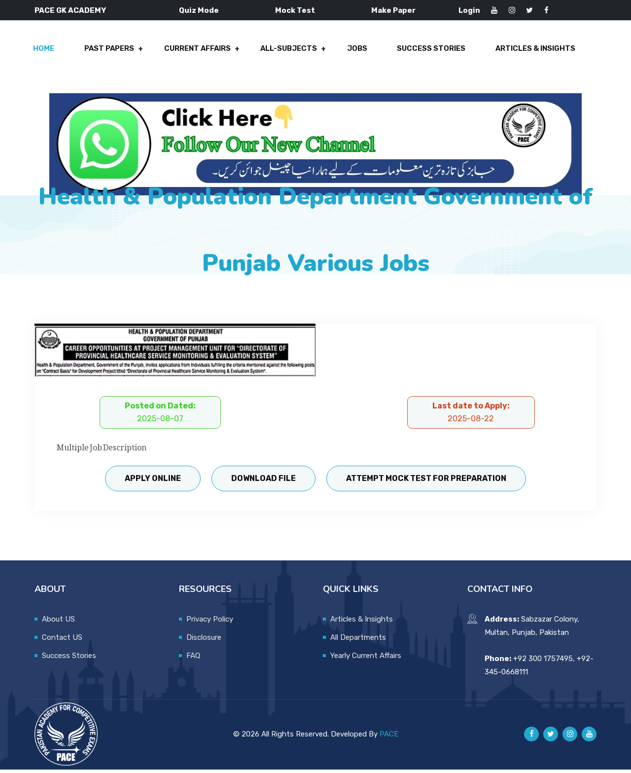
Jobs (359, 50)
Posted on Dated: (160, 416)
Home (47, 50)
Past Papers (111, 50)
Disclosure (203, 640)
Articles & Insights (535, 50)
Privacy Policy (209, 622)
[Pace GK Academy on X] (550, 737)
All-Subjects (291, 50)
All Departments (358, 640)
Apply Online (152, 481)
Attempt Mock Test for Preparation (428, 481)
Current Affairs (200, 50)
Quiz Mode (199, 10)
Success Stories (431, 50)
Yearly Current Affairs (365, 659)
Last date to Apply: (471, 416)
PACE (389, 737)
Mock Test (295, 10)
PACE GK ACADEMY (70, 10)
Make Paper (393, 10)
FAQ (193, 659)
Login (469, 10)
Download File (263, 481)
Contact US (62, 640)
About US (58, 622)
